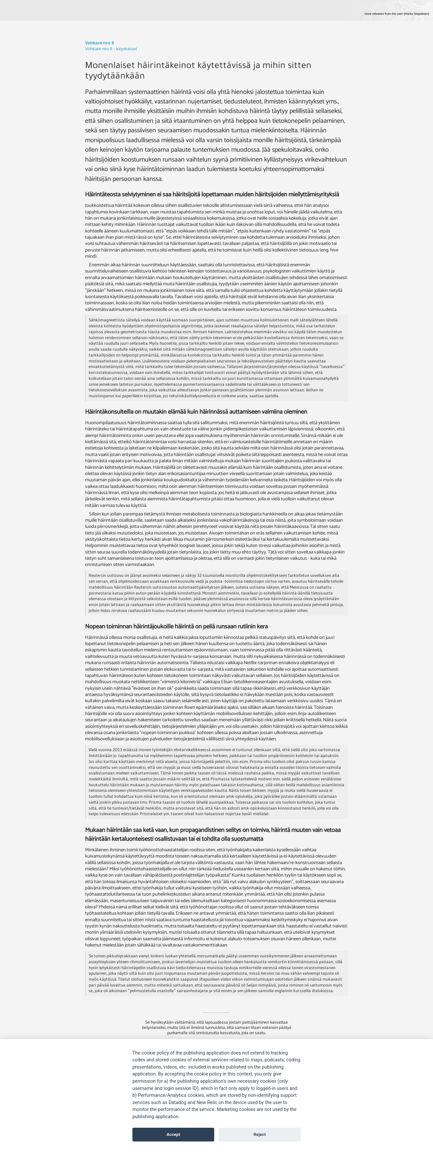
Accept (173, 1134)
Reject (260, 1134)
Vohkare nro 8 (99, 42)
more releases (396, 13)
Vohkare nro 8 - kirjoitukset (111, 48)
